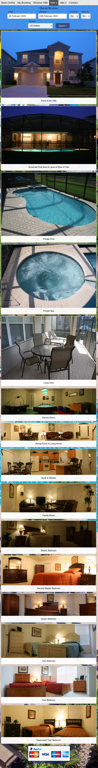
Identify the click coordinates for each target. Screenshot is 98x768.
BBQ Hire (85, 12)
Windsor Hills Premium (55, 762)
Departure (43, 12)
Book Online (8, 2)
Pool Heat (73, 12)
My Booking (24, 2)
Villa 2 (63, 2)
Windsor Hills (40, 2)
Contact (73, 2)
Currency (32, 21)
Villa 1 (53, 2)
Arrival (10, 12)
